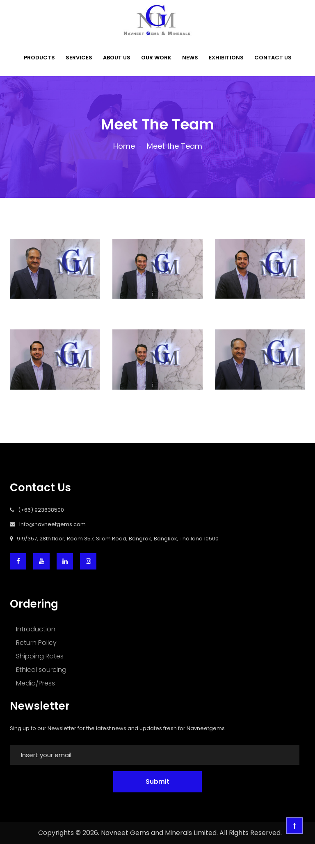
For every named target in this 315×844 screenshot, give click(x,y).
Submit (157, 781)
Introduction (35, 629)
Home (124, 146)
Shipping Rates (40, 656)
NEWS (190, 57)
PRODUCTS (39, 57)
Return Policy (36, 642)
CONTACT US (273, 57)
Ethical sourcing (41, 669)
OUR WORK (156, 57)
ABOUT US (116, 57)
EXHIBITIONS (226, 57)
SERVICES (79, 57)
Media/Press (35, 683)
